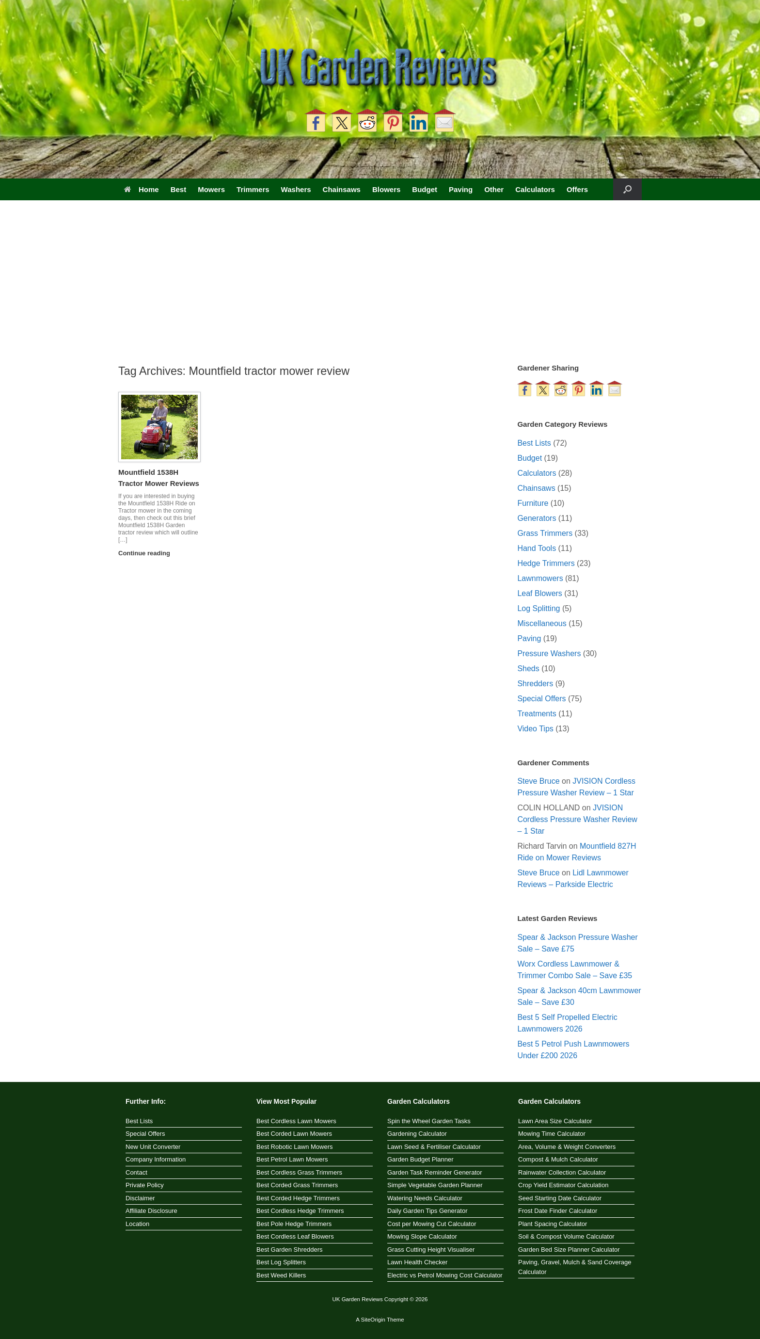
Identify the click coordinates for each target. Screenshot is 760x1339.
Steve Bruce (538, 781)
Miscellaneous (541, 623)
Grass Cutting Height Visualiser (431, 1249)
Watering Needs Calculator (424, 1198)
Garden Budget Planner (420, 1159)
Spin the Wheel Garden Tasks (429, 1121)
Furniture (532, 503)
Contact (136, 1172)
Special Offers (541, 698)
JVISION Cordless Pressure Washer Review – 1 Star (577, 819)
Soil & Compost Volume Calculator (566, 1236)
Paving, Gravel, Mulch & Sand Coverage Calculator (574, 1266)
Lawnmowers (540, 578)
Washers (296, 189)
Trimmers (253, 189)
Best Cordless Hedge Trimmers (300, 1210)
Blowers (386, 189)
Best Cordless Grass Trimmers (299, 1172)
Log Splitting (538, 608)
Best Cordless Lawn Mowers (296, 1121)
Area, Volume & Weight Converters (567, 1146)
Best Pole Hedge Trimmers (294, 1223)
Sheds (528, 668)
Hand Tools (536, 548)
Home (141, 189)
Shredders (535, 683)
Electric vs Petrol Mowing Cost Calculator (445, 1275)
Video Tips (535, 729)
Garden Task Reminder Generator (434, 1172)
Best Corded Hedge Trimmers (298, 1198)
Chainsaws (342, 189)
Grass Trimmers (544, 533)
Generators (536, 518)
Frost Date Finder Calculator (557, 1210)
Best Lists (534, 443)
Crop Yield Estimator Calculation (563, 1185)
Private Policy (145, 1185)
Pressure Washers (549, 653)
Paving (461, 189)
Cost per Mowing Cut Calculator (431, 1223)
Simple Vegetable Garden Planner (435, 1185)
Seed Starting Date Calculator (560, 1198)
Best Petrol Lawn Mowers (292, 1159)
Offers (577, 189)
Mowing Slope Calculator (422, 1236)
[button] (627, 189)
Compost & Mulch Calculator (558, 1159)
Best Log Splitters (281, 1262)
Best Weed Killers (281, 1275)
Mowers (211, 189)
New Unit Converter (153, 1146)
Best (179, 189)
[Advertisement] (380, 290)
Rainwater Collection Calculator (562, 1172)
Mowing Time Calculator (552, 1133)
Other (494, 189)
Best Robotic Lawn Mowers (294, 1146)
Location (137, 1223)
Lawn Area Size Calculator (555, 1121)
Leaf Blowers (539, 593)
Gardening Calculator (417, 1133)
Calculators (535, 189)
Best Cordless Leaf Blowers (295, 1236)
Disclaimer (140, 1198)
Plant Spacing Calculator (552, 1223)
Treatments (536, 714)
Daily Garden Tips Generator (427, 1210)
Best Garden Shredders (289, 1249)
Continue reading (147, 553)
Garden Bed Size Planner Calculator (569, 1249)
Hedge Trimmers (545, 563)
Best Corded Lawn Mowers (294, 1133)
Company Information (156, 1159)
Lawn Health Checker (417, 1262)
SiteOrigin (373, 1320)
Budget (424, 189)
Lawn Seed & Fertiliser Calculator (434, 1146)
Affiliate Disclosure (151, 1210)
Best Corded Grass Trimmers (297, 1185)
